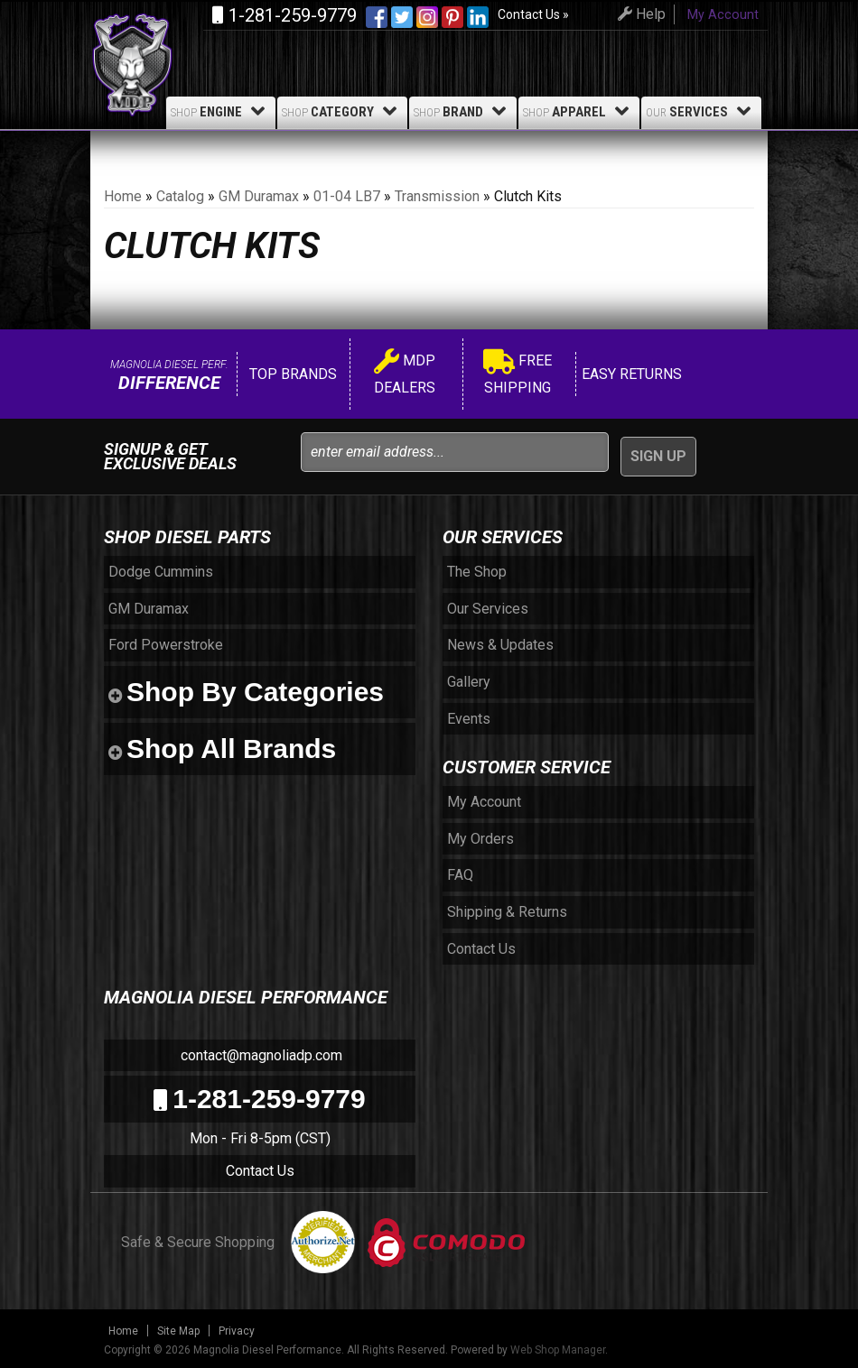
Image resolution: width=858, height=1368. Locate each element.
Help (639, 14)
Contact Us (260, 1170)
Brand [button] (463, 111)
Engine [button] (221, 111)
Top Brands (291, 374)
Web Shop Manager (557, 1350)
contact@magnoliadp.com (259, 1055)
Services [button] (701, 111)
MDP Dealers (404, 374)
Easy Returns (630, 374)
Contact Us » (533, 14)
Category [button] (342, 111)
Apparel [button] (579, 111)
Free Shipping (517, 374)
